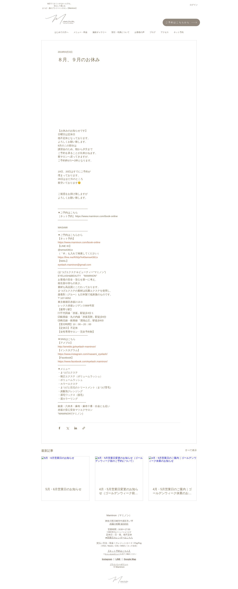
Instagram (107, 559)
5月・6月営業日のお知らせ (63, 489)
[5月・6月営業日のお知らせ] (65, 469)
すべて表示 (191, 450)
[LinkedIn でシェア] (75, 428)
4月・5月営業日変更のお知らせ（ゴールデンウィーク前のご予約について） (118, 491)
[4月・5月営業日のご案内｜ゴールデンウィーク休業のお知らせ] (173, 469)
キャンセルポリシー (112, 554)
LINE (118, 559)
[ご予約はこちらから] (181, 22)
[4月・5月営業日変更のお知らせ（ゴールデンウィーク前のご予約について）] (119, 469)
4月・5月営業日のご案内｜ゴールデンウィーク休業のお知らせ (172, 491)
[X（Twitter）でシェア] (67, 428)
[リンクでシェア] (83, 428)
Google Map (130, 559)
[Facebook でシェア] (59, 428)
